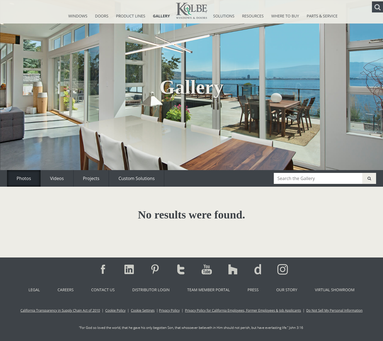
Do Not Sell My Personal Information (334, 310)
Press (253, 289)
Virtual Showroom (335, 289)
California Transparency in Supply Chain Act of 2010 (60, 310)
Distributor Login (151, 289)
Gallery (161, 16)
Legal (34, 289)
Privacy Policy (169, 310)
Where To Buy (285, 16)
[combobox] (318, 178)
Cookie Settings (143, 310)
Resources (253, 16)
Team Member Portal (208, 289)
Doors (102, 16)
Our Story (286, 289)
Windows (78, 16)
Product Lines (131, 16)
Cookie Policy (115, 310)
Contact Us (103, 289)
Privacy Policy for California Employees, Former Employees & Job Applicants (243, 310)
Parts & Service (322, 16)
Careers (66, 289)
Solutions (224, 16)
